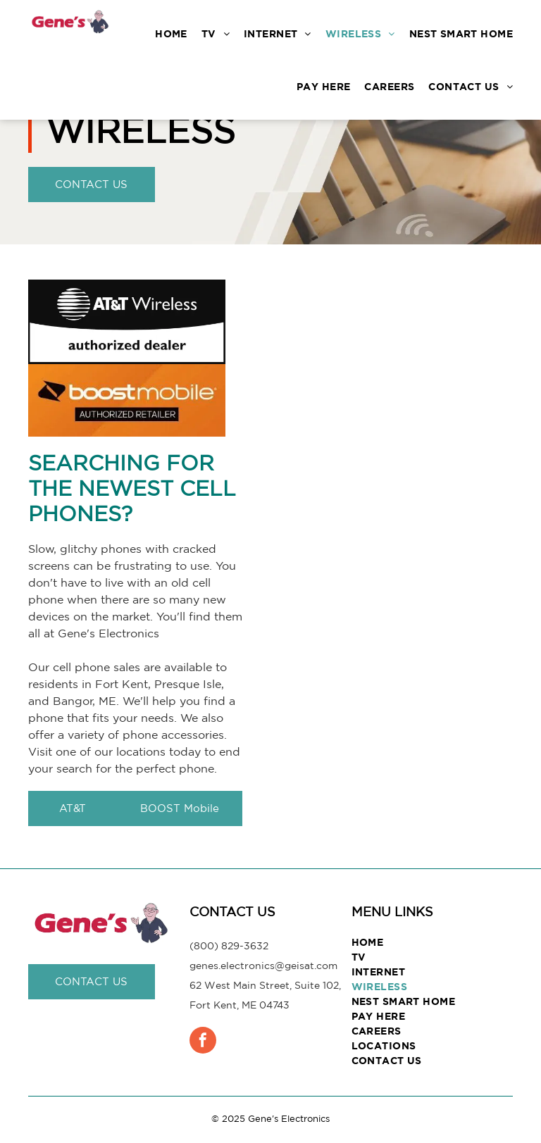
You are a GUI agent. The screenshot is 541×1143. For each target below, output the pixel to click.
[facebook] (202, 1042)
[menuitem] (164, 33)
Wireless (140, 130)
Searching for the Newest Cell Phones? (132, 488)
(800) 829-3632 (228, 945)
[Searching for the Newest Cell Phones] (406, 556)
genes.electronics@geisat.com (263, 965)
